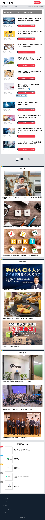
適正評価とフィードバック (23, 88)
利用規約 (5, 505)
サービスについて (8, 502)
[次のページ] (26, 159)
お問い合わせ (6, 513)
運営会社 (5, 498)
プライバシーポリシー (9, 509)
